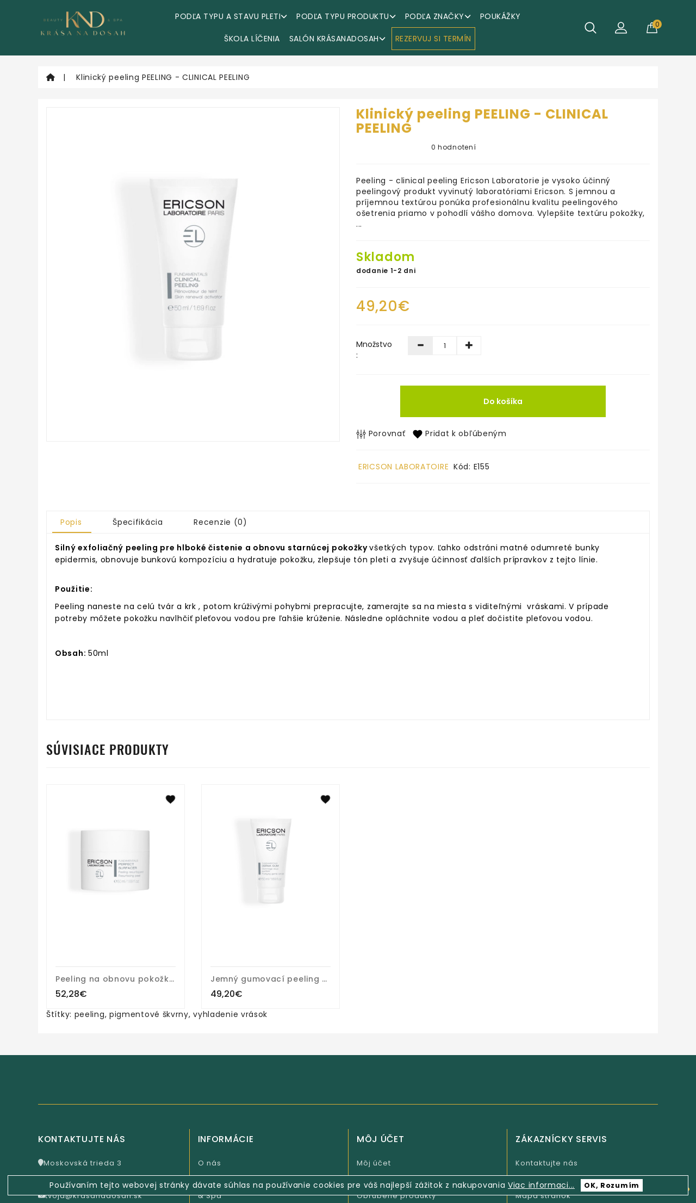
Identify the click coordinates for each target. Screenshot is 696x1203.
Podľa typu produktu (346, 16)
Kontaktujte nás (546, 1163)
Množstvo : (373, 350)
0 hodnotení (453, 147)
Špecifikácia (138, 522)
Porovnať (380, 433)
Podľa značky (438, 16)
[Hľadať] (590, 28)
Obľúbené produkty (396, 1195)
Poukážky (500, 16)
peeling (89, 1014)
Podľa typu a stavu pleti (231, 16)
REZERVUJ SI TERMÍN (433, 38)
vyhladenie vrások (230, 1014)
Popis (71, 522)
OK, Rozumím (611, 1185)
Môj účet (374, 1163)
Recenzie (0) (220, 522)
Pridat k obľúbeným (459, 433)
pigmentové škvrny (149, 1014)
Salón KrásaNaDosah (337, 38)
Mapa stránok (543, 1195)
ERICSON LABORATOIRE (403, 466)
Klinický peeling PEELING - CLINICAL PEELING (163, 77)
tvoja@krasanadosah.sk (90, 1195)
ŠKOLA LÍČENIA (252, 38)
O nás (209, 1163)
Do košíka (503, 401)
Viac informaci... (541, 1185)
